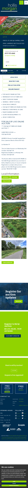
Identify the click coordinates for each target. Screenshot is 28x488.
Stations (14, 177)
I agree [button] (14, 481)
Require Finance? (14, 89)
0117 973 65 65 (21, 399)
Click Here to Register (12, 336)
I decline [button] (14, 483)
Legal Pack (14, 77)
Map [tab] (17, 70)
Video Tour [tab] (4, 72)
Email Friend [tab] (10, 70)
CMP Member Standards (11, 438)
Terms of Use (11, 435)
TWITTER (24, 418)
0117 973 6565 (10, 53)
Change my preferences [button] (14, 485)
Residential (17, 413)
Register (18, 301)
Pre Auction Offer (14, 85)
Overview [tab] (4, 70)
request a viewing (10, 55)
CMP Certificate (21, 437)
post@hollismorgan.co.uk (23, 405)
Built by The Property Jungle (21, 438)
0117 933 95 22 (21, 401)
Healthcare (6, 181)
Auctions (17, 418)
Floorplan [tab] (24, 70)
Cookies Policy (16, 435)
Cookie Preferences (22, 435)
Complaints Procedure (14, 437)
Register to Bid (14, 81)
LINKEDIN (24, 413)
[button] (2, 25)
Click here (14, 370)
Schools (5, 177)
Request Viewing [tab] (10, 72)
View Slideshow (7, 262)
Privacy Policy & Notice (6, 437)
